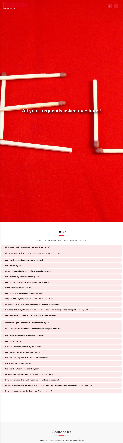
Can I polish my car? (13, 266)
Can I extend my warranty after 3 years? (22, 277)
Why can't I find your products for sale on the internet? (29, 299)
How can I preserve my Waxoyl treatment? (23, 347)
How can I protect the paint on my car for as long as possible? (32, 304)
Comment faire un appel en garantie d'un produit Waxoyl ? (30, 315)
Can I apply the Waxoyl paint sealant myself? (24, 293)
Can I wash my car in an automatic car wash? (24, 260)
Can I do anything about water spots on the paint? (27, 282)
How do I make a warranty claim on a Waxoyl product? (28, 391)
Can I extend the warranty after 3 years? (22, 352)
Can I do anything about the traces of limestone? (26, 358)
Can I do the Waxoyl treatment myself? (22, 369)
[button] (120, 6)
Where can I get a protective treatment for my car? (27, 247)
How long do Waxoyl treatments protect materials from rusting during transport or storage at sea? (48, 310)
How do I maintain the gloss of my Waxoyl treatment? (28, 271)
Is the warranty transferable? (18, 288)
